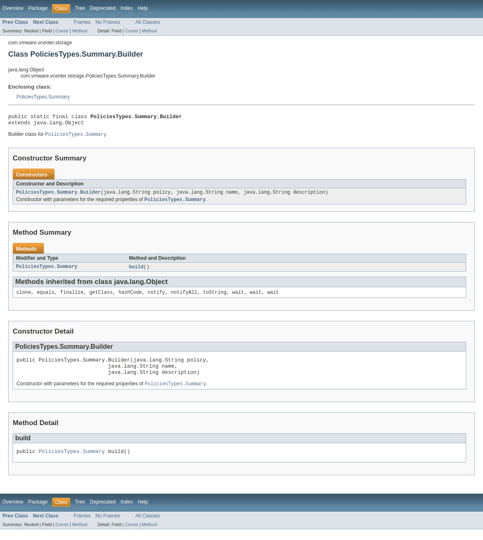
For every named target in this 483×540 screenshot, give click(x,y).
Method (79, 30)
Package (38, 8)
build (136, 271)
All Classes (147, 22)
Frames (81, 22)
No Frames (108, 22)
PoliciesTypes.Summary (43, 97)
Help (143, 8)
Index (127, 8)
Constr (62, 30)
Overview (12, 8)
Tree (80, 8)
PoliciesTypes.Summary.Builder (58, 195)
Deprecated (103, 8)
